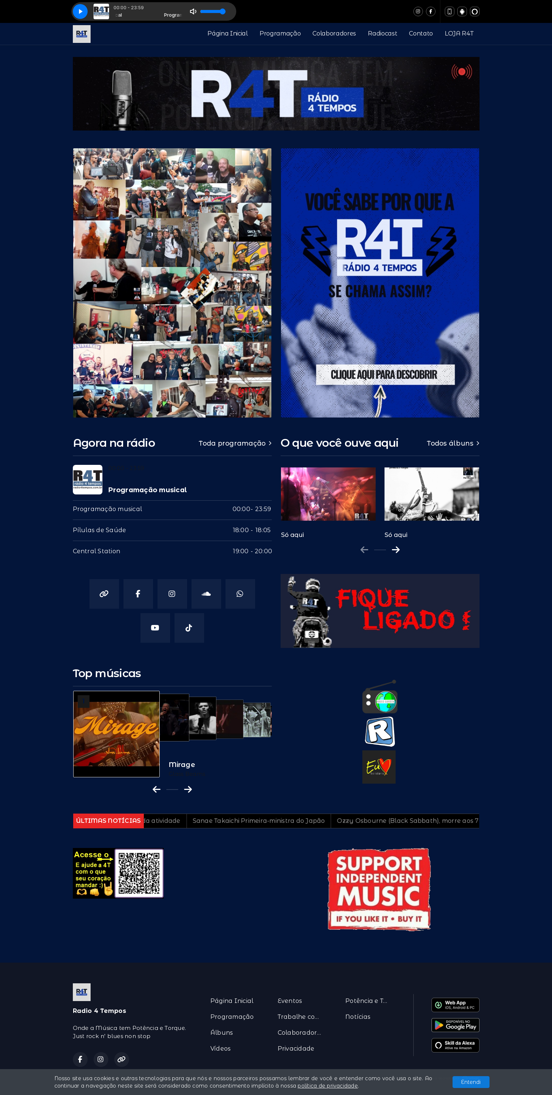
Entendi (471, 1082)
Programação (280, 33)
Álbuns (221, 1032)
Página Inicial (227, 33)
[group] (328, 498)
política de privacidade (328, 1085)
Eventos (290, 1000)
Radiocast (382, 33)
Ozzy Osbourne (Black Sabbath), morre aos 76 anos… (460, 820)
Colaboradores (334, 33)
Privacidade (296, 1048)
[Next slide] (396, 550)
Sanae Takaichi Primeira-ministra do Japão (299, 820)
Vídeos (220, 1048)
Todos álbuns (453, 443)
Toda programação (235, 443)
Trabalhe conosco (303, 1016)
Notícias (357, 1016)
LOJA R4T (459, 33)
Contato (421, 33)
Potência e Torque (370, 1000)
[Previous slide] (364, 550)
